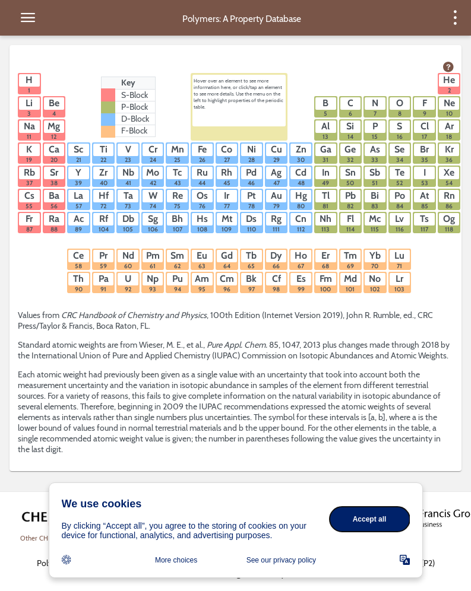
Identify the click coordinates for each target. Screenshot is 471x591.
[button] (29, 83)
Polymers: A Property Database (241, 18)
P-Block (134, 106)
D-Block (135, 118)
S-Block (134, 95)
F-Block (134, 130)
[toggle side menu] (28, 18)
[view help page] (448, 67)
